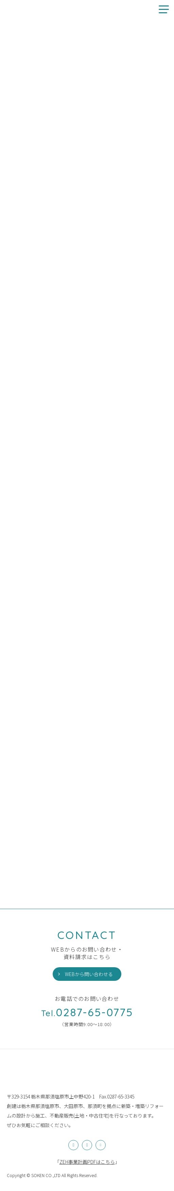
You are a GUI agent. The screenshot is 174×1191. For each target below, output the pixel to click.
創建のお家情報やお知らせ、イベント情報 (16, 9)
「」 (87, 1161)
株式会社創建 (22, 1074)
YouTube (100, 1145)
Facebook (87, 1145)
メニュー (161, 9)
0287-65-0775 (87, 1012)
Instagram (73, 1145)
